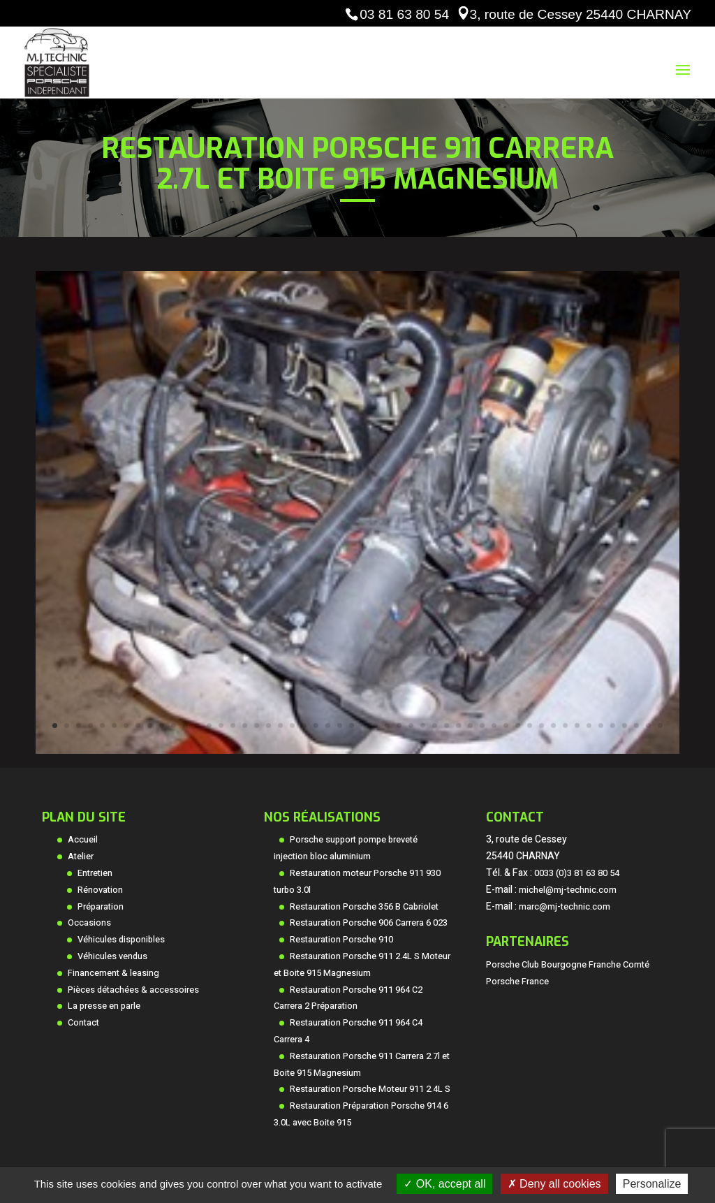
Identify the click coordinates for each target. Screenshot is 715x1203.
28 (375, 725)
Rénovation (100, 890)
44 (565, 725)
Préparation (101, 907)
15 (221, 725)
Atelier (81, 856)
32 (422, 725)
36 (470, 725)
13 (197, 725)
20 (280, 725)
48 (612, 725)
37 (482, 725)
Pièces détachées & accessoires (133, 990)
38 (494, 725)
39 (505, 725)
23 (316, 725)
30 (399, 725)
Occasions (89, 923)
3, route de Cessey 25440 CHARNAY (580, 14)
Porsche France (517, 981)
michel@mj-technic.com (568, 890)
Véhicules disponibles (121, 939)
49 (624, 725)
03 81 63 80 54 (404, 14)
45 (577, 725)
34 (446, 725)
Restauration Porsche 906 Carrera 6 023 (369, 923)
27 (363, 725)
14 (209, 725)
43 (553, 725)
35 (458, 725)
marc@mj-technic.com (564, 907)
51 (648, 725)
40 (517, 725)
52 (660, 725)
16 (232, 725)
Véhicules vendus (112, 956)
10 (161, 725)
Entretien (95, 873)
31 (410, 725)
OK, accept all (444, 1184)
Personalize (652, 1184)
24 (327, 725)
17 (244, 725)
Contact (83, 1022)
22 (304, 725)
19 (268, 725)
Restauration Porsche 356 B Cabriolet (364, 907)
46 (589, 725)
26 (351, 725)
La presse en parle (104, 1006)
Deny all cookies (554, 1184)
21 (292, 725)
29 (387, 725)
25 (339, 725)
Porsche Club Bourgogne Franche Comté (567, 964)
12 (185, 725)
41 (529, 725)
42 (541, 725)
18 (256, 725)
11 (173, 725)
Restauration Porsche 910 (341, 939)
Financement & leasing (113, 973)
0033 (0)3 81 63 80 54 (576, 873)
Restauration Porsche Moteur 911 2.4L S (370, 1089)
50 (636, 725)
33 (434, 725)
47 (600, 725)
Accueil (83, 839)
